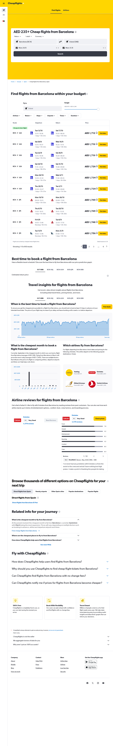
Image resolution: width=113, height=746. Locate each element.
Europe (19, 81)
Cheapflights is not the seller (61, 636)
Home (12, 81)
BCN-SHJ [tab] (50, 269)
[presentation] (76, 32)
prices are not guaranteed (56, 630)
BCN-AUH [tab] (60, 269)
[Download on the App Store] (91, 667)
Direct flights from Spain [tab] (22, 491)
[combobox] (39, 36)
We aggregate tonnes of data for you (61, 640)
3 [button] (93, 247)
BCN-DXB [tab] (80, 269)
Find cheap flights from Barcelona (26, 531)
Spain (25, 81)
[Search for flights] (4, 10)
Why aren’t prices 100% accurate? (61, 644)
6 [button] (103, 247)
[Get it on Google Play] (91, 662)
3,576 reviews (28, 423)
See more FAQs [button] (45, 545)
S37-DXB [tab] (40, 269)
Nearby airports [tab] (41, 491)
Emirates (26, 417)
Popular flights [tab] (93, 491)
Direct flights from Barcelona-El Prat (25, 502)
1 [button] (84, 247)
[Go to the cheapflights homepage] (16, 3)
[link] (100, 418)
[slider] (98, 109)
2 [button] (89, 247)
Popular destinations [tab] (76, 491)
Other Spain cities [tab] (57, 491)
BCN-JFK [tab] (70, 269)
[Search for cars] (4, 15)
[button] (3, 3)
